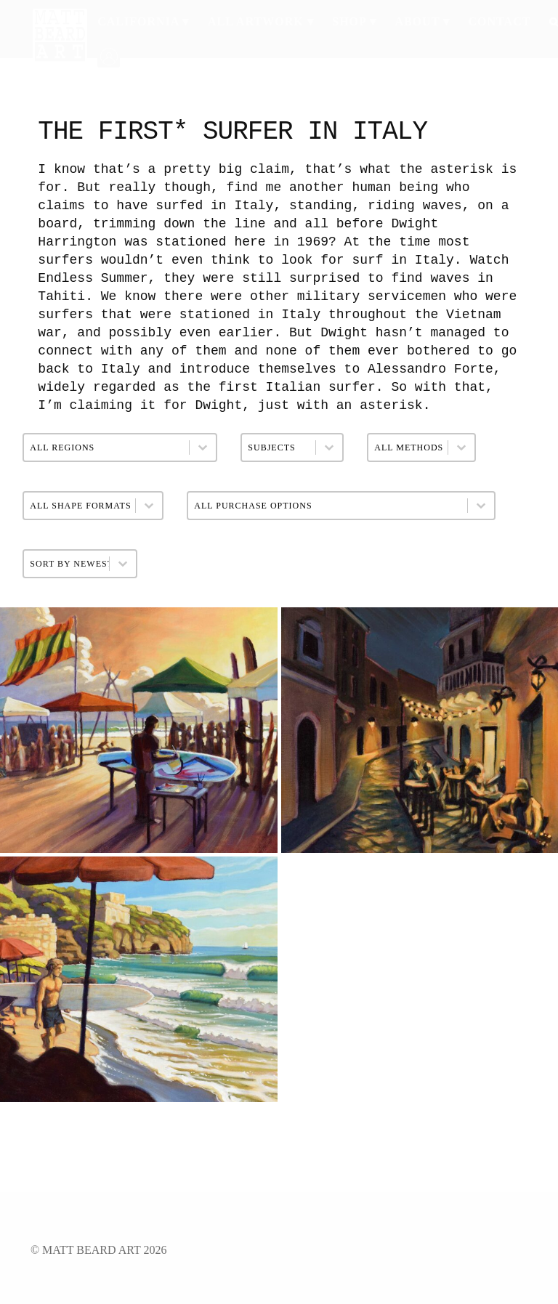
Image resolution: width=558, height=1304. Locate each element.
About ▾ (422, 21)
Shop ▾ (354, 21)
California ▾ (143, 21)
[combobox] (83, 564)
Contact (500, 21)
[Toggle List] (156, 564)
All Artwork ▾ (261, 21)
